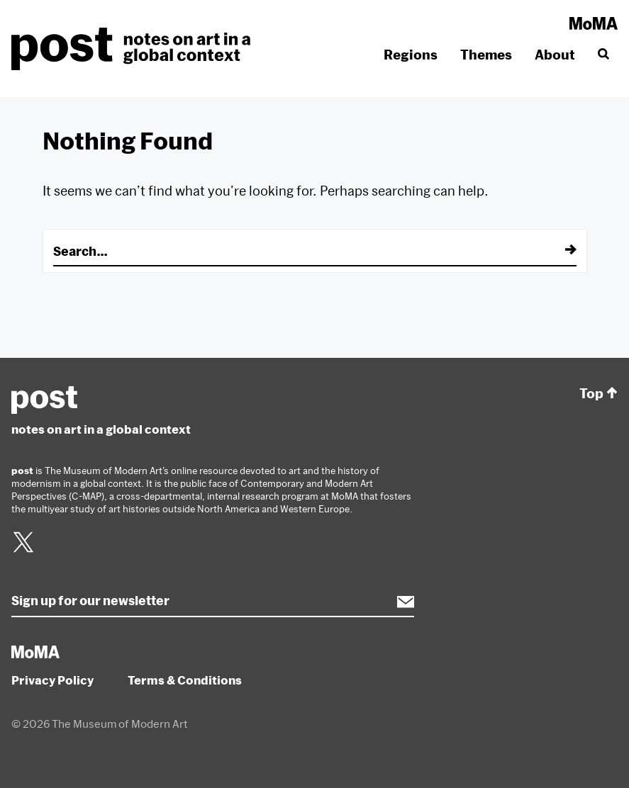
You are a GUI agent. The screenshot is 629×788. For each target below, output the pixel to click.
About (555, 54)
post (135, 49)
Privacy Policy (52, 680)
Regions (411, 54)
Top (598, 393)
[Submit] (561, 250)
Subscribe (398, 601)
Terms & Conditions (185, 680)
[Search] (602, 54)
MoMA (593, 23)
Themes (486, 54)
